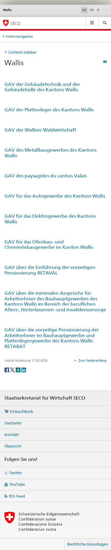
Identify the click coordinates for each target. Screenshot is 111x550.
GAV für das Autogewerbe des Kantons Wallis (54, 196)
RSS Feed (17, 496)
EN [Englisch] (105, 9)
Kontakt (11, 434)
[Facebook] (7, 369)
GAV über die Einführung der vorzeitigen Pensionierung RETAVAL (49, 270)
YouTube (17, 484)
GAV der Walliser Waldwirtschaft (40, 130)
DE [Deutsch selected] (84, 10)
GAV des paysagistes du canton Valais (45, 176)
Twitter (15, 472)
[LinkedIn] (23, 369)
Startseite (12, 423)
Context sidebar (22, 52)
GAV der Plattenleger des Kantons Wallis (49, 110)
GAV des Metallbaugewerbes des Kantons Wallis (50, 152)
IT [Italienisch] (98, 10)
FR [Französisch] (92, 10)
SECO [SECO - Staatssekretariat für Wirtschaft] (15, 23)
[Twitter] (13, 369)
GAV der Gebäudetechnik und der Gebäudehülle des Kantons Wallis (42, 87)
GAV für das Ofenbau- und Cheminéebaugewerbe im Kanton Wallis (48, 244)
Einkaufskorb (21, 411)
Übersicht (12, 446)
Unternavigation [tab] (19, 36)
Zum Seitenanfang (92, 360)
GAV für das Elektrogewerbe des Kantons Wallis (50, 219)
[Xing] (18, 369)
